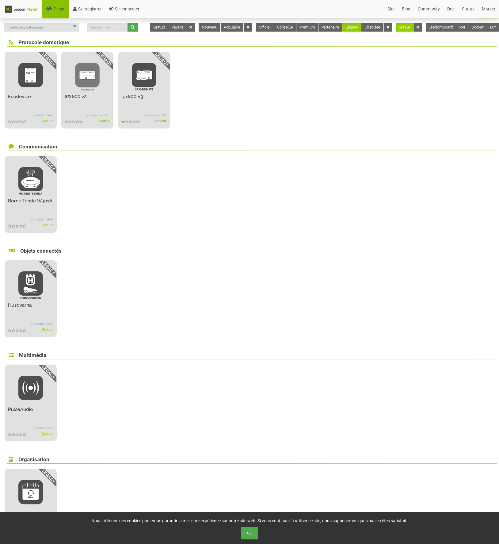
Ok (249, 533)
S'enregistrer (87, 8)
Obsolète (372, 27)
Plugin (56, 8)
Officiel (265, 27)
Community (429, 8)
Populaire (232, 27)
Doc (451, 8)
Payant (177, 27)
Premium (307, 27)
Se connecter (124, 8)
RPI (462, 27)
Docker (477, 27)
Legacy (351, 27)
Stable (404, 27)
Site (390, 8)
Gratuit (159, 27)
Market (488, 8)
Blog (406, 8)
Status (468, 8)
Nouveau (209, 27)
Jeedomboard (441, 27)
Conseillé (285, 27)
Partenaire (330, 27)
